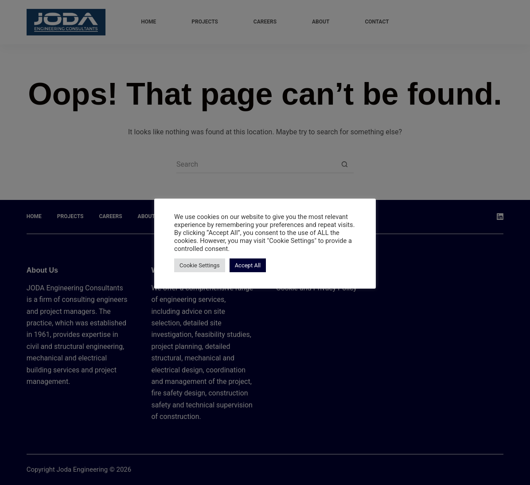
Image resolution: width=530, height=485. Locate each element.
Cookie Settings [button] (199, 265)
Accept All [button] (248, 265)
